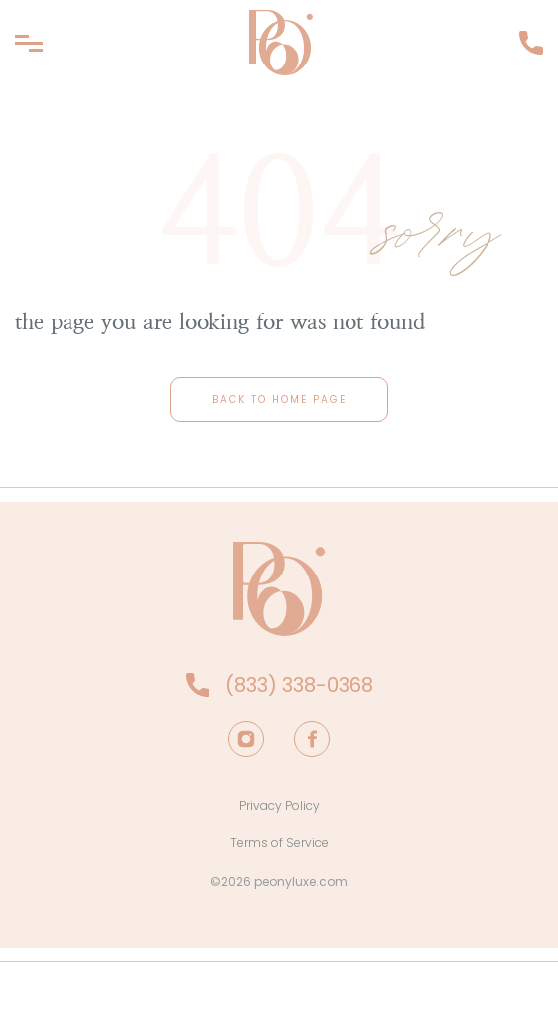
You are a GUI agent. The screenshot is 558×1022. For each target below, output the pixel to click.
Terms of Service (279, 842)
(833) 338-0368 (531, 43)
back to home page (279, 399)
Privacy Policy (279, 805)
